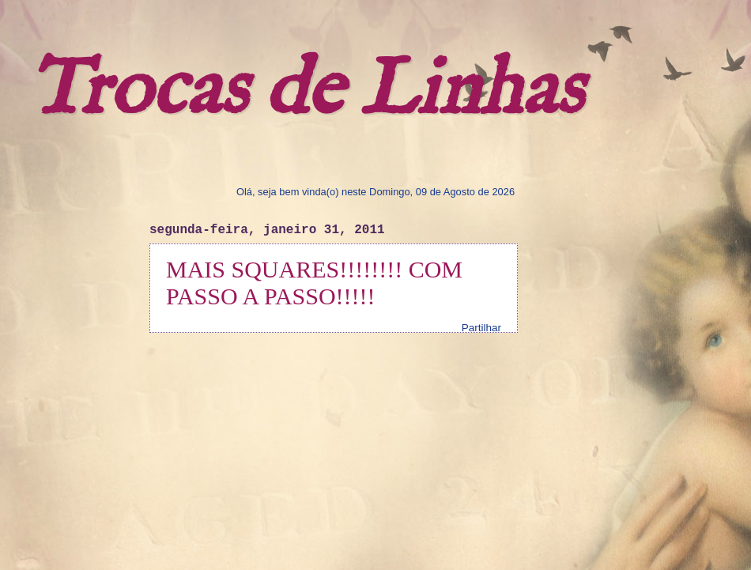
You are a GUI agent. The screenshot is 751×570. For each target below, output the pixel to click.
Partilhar (481, 328)
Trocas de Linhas (305, 91)
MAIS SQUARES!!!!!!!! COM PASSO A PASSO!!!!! (314, 282)
